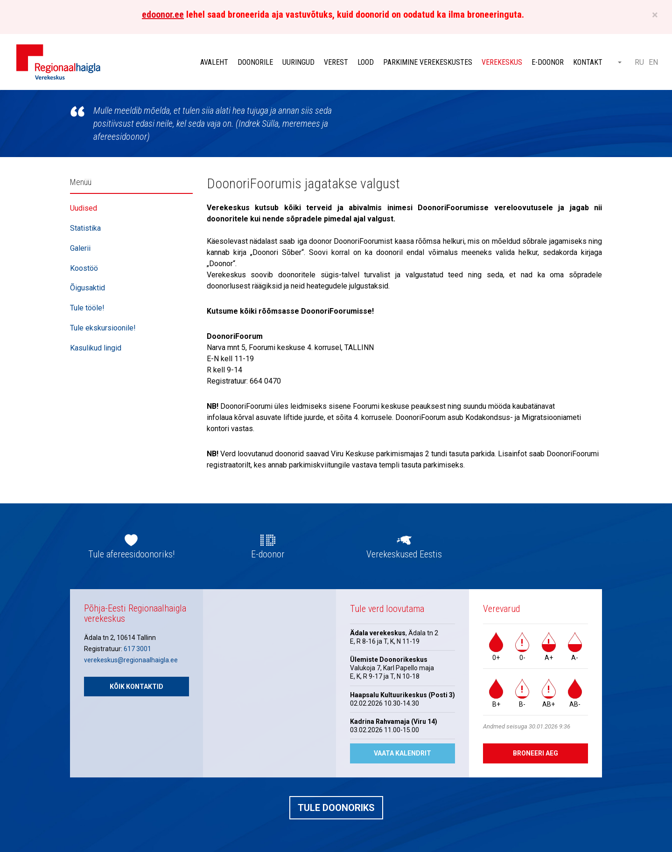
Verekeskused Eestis (404, 554)
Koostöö (84, 268)
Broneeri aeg (535, 753)
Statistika (85, 228)
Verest (336, 62)
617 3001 (137, 649)
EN (653, 62)
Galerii (80, 248)
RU (639, 62)
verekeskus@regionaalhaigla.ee (131, 660)
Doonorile (255, 62)
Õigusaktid (87, 287)
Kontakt (587, 62)
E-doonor (548, 62)
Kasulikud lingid (95, 348)
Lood (365, 62)
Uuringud (298, 62)
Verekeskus (502, 62)
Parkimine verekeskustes (427, 62)
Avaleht (214, 62)
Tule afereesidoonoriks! (131, 554)
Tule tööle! (87, 307)
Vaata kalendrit (402, 753)
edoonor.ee (163, 14)
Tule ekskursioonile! (103, 327)
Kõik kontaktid (136, 686)
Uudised (83, 208)
